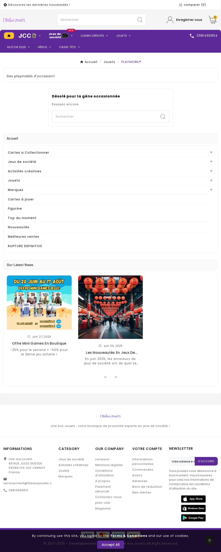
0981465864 (18, 490)
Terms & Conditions (128, 536)
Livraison (102, 459)
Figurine (15, 208)
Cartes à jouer (21, 199)
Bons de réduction (147, 487)
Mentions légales (109, 465)
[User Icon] (184, 19)
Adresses (140, 481)
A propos (102, 481)
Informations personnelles (143, 461)
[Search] (140, 19)
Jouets (14, 180)
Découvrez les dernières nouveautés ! (39, 5)
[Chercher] (95, 19)
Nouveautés (18, 227)
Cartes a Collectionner (28, 152)
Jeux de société (22, 162)
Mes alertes (141, 492)
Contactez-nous (108, 497)
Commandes (142, 469)
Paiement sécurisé (103, 489)
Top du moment (22, 218)
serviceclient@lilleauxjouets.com (30, 483)
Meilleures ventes (23, 236)
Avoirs (137, 475)
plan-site (102, 503)
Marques (15, 190)
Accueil (12, 138)
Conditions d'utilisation (104, 473)
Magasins (103, 508)
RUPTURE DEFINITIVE (25, 246)
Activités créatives (24, 171)
